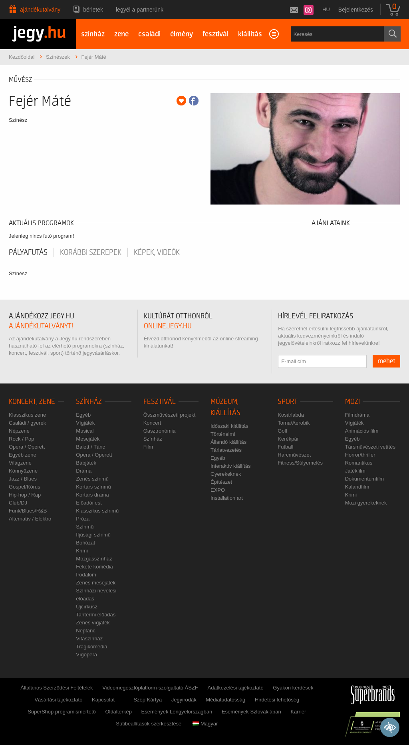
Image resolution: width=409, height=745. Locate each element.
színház (93, 34)
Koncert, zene (32, 401)
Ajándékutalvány (40, 9)
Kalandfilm (357, 487)
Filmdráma (357, 415)
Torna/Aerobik (294, 423)
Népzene (19, 431)
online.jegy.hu (168, 326)
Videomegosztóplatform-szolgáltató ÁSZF (150, 688)
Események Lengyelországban (176, 712)
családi (149, 34)
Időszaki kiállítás (229, 426)
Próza (82, 519)
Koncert (152, 423)
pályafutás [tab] (28, 252)
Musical (84, 431)
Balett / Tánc (90, 447)
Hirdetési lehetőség (277, 700)
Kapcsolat (103, 700)
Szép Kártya (147, 700)
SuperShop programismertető (62, 712)
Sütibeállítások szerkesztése (148, 724)
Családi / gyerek (27, 423)
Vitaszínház (89, 639)
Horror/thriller (360, 455)
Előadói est (88, 503)
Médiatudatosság (225, 700)
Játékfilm (355, 471)
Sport (288, 401)
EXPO (217, 490)
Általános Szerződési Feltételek (56, 688)
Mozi (352, 401)
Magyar (205, 724)
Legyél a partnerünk (139, 9)
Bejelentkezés (355, 9)
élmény (181, 34)
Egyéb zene (22, 455)
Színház (89, 401)
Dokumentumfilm (364, 479)
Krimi (82, 551)
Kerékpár (288, 439)
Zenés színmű (92, 479)
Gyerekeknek (225, 474)
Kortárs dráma (92, 495)
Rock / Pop (21, 439)
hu (326, 9)
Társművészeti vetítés (370, 447)
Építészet (221, 482)
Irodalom (86, 575)
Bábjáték (86, 463)
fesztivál (215, 34)
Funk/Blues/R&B (28, 511)
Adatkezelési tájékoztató (235, 688)
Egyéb (83, 415)
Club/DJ (18, 503)
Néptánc (85, 631)
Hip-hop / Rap (25, 495)
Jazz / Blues (23, 479)
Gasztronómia (159, 431)
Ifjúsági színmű (93, 535)
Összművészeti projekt (169, 415)
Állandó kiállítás (228, 442)
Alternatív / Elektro (30, 519)
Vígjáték (85, 423)
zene (121, 34)
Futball (285, 447)
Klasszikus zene (27, 415)
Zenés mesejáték (95, 583)
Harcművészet (294, 455)
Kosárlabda (291, 415)
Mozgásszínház (94, 559)
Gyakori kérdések (293, 688)
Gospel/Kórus (24, 487)
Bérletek (93, 9)
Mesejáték (87, 439)
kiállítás (250, 34)
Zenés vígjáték (93, 623)
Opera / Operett (27, 447)
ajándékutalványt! (41, 326)
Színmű (84, 527)
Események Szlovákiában (251, 712)
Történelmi (222, 434)
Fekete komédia (94, 567)
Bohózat (85, 543)
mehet (386, 361)
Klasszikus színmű (97, 511)
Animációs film (362, 431)
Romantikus (359, 463)
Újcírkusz (86, 607)
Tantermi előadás (95, 615)
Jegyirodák (184, 700)
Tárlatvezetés (226, 450)
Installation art (226, 498)
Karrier (298, 712)
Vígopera (86, 655)
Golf (282, 431)
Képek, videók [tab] (157, 252)
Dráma (83, 471)
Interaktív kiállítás (230, 466)
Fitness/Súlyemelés (300, 463)
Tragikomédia (91, 647)
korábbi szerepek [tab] (90, 252)
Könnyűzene (23, 471)
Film (148, 447)
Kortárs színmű (93, 487)
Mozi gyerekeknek (366, 503)
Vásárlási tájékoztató (58, 700)
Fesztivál (159, 401)
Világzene (20, 463)
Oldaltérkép (118, 712)
